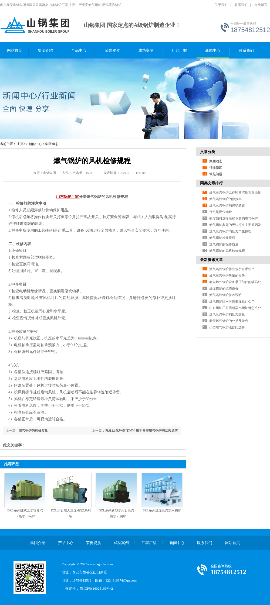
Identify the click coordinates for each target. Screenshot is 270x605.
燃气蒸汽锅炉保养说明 (225, 295)
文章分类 (207, 152)
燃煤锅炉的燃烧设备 (223, 288)
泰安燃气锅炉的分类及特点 (228, 321)
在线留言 (260, 5)
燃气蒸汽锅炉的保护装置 (227, 205)
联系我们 (241, 5)
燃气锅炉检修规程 (222, 238)
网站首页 (14, 51)
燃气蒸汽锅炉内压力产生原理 (230, 231)
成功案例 (145, 51)
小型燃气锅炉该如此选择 (227, 327)
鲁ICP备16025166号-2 (98, 588)
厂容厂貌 (179, 51)
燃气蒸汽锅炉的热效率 (225, 199)
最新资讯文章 (211, 260)
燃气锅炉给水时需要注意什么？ (232, 301)
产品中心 (78, 51)
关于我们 (221, 5)
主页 (20, 144)
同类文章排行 (211, 183)
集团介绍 (45, 51)
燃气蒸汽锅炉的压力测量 (227, 314)
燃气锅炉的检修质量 (33, 430)
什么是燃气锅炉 (220, 212)
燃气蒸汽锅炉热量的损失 (227, 275)
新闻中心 (212, 51)
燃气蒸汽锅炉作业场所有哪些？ (232, 269)
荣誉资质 (112, 51)
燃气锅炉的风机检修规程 (227, 251)
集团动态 (51, 144)
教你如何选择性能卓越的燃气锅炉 (233, 218)
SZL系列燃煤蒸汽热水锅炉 (162, 510)
